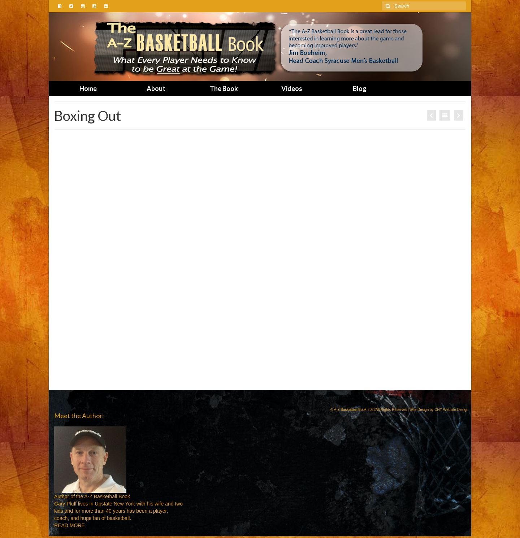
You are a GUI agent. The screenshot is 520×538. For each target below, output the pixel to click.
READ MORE (69, 525)
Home (88, 88)
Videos (291, 88)
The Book (224, 88)
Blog (360, 88)
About (156, 88)
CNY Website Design (451, 410)
